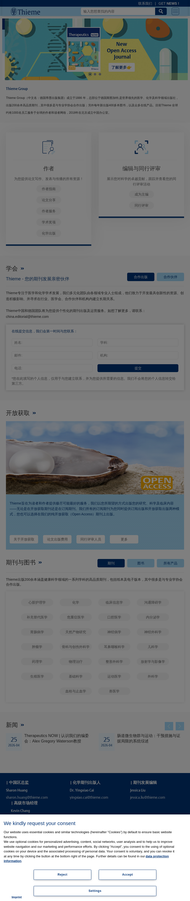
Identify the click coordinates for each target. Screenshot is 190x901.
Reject (63, 874)
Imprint (17, 897)
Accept (127, 874)
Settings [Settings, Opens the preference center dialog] (95, 891)
